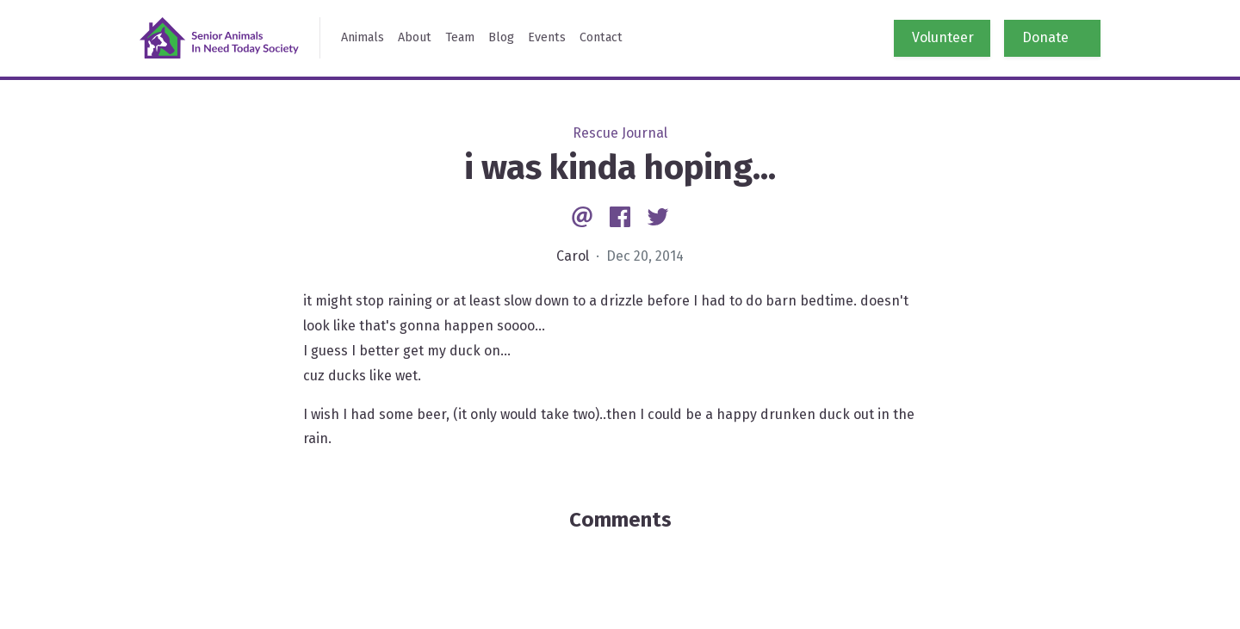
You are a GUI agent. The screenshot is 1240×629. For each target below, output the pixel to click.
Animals (362, 37)
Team (459, 37)
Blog (501, 37)
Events (547, 37)
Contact (601, 37)
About (414, 37)
